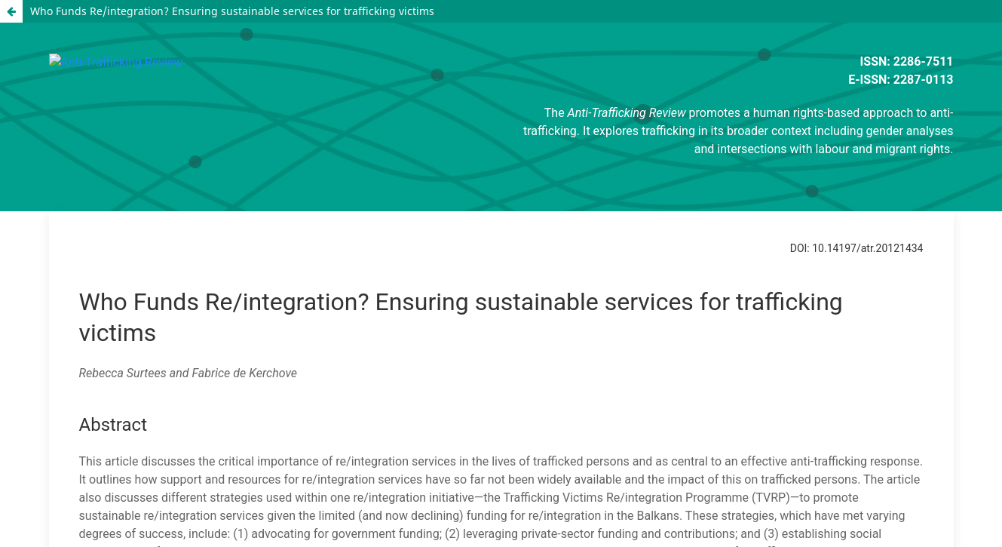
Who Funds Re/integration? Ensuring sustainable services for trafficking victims (232, 11)
